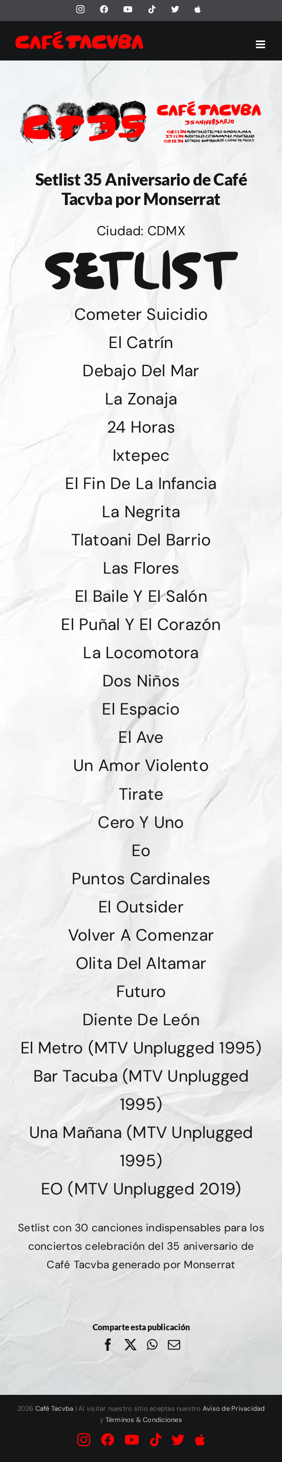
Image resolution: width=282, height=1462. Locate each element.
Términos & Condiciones (143, 1419)
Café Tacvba (54, 1408)
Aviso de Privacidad (234, 1408)
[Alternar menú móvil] (261, 44)
